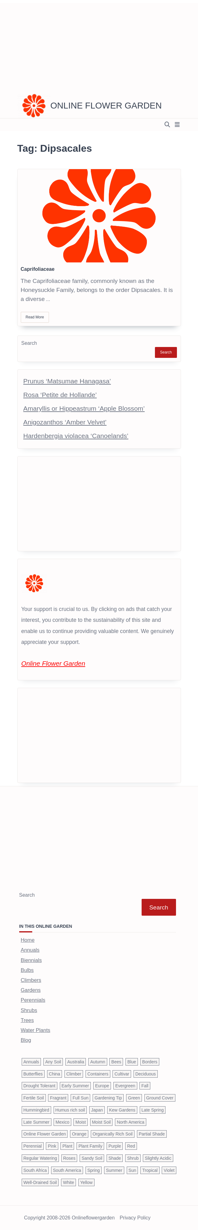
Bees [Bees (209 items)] (116, 1061)
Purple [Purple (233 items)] (114, 1146)
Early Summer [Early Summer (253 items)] (75, 1085)
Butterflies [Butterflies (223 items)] (33, 1073)
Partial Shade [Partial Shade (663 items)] (152, 1133)
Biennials (31, 960)
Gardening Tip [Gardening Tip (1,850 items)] (108, 1097)
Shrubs (29, 1010)
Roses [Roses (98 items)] (69, 1158)
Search (29, 343)
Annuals (30, 950)
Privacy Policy (135, 1218)
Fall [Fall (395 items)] (144, 1085)
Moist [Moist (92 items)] (80, 1122)
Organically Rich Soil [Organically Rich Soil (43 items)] (113, 1133)
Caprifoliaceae (38, 269)
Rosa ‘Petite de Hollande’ (60, 394)
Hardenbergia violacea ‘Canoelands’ (75, 435)
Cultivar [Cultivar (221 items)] (121, 1073)
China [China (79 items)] (54, 1073)
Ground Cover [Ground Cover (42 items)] (160, 1097)
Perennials (33, 1000)
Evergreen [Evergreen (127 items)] (125, 1085)
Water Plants (35, 1030)
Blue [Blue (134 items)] (131, 1061)
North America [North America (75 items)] (130, 1122)
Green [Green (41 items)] (134, 1097)
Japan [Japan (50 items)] (97, 1109)
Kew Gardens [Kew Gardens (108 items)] (122, 1109)
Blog (26, 1040)
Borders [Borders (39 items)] (149, 1061)
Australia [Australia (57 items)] (75, 1061)
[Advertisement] (99, 46)
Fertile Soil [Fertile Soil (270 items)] (34, 1097)
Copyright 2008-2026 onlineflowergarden (69, 1218)
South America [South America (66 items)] (67, 1170)
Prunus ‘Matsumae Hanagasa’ (67, 381)
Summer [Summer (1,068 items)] (114, 1170)
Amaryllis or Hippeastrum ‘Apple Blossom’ (84, 408)
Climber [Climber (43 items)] (73, 1073)
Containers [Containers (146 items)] (97, 1073)
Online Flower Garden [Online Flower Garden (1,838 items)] (45, 1133)
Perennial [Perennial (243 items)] (33, 1146)
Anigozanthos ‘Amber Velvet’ (65, 422)
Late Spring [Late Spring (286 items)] (153, 1109)
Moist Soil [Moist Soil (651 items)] (101, 1122)
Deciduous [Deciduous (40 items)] (145, 1073)
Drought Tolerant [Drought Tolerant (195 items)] (39, 1085)
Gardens (31, 990)
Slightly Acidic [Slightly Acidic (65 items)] (158, 1158)
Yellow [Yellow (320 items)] (86, 1182)
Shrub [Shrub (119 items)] (133, 1158)
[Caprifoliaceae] (99, 215)
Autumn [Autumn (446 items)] (97, 1061)
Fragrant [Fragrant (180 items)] (58, 1097)
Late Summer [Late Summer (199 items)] (37, 1122)
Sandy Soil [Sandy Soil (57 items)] (91, 1158)
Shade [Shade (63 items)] (114, 1158)
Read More (35, 317)
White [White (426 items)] (68, 1182)
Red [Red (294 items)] (131, 1146)
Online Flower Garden (106, 105)
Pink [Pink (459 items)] (52, 1146)
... (48, 299)
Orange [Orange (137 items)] (79, 1133)
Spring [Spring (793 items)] (93, 1170)
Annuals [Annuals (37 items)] (31, 1061)
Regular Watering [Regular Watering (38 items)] (40, 1158)
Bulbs (27, 970)
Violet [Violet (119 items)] (169, 1170)
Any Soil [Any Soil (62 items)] (53, 1061)
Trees (27, 1020)
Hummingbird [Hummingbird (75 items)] (36, 1109)
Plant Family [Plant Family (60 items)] (90, 1146)
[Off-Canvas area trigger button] (177, 124)
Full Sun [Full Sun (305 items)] (80, 1097)
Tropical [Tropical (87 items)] (149, 1170)
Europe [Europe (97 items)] (102, 1085)
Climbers (31, 980)
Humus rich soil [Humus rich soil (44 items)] (70, 1109)
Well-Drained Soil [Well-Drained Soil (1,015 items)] (40, 1182)
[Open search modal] (167, 124)
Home (28, 940)
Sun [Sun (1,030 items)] (132, 1170)
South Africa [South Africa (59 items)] (35, 1170)
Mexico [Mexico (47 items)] (62, 1122)
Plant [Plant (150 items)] (67, 1146)
